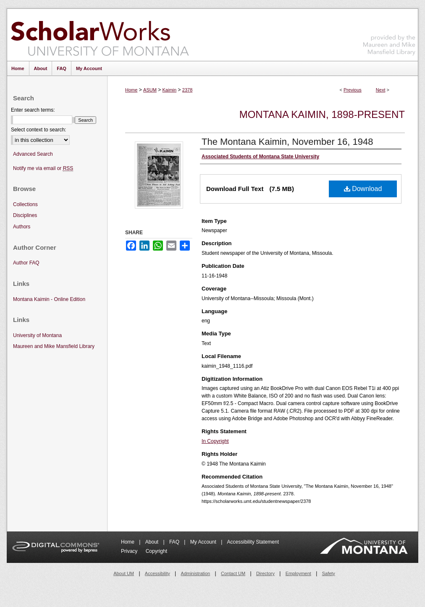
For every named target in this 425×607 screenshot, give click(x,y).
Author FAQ (26, 263)
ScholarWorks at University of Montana (99, 35)
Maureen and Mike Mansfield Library (389, 33)
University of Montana (37, 335)
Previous (353, 89)
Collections (25, 204)
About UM (123, 573)
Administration (195, 573)
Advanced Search (33, 154)
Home (131, 89)
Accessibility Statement (253, 542)
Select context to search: (38, 130)
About (152, 542)
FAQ (175, 542)
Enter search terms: (33, 110)
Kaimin (170, 89)
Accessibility (157, 573)
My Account (204, 542)
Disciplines (25, 215)
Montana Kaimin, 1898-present (322, 114)
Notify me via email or (43, 168)
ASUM (150, 89)
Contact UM (233, 573)
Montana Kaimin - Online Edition (49, 299)
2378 (187, 89)
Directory (265, 573)
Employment (298, 573)
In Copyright (215, 441)
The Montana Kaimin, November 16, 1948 (287, 141)
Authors (21, 227)
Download (363, 188)
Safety (328, 573)
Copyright (156, 551)
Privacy (130, 551)
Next (381, 89)
